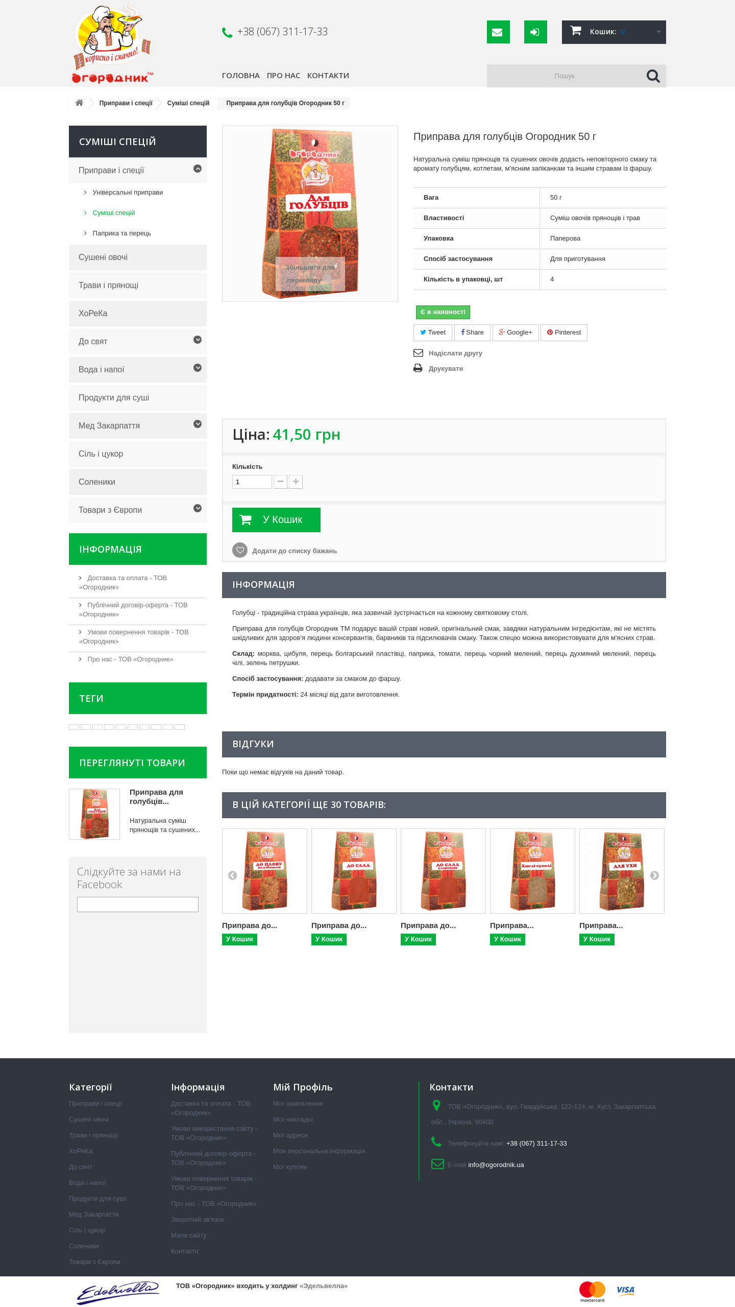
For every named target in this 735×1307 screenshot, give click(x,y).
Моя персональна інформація (319, 1151)
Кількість (247, 466)
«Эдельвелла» (324, 1286)
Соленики (97, 482)
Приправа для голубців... (156, 796)
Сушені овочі (103, 257)
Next (654, 875)
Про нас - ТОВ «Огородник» (129, 659)
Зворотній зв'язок (197, 1219)
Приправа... (512, 925)
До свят (93, 341)
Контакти (328, 75)
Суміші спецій (113, 213)
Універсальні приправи (127, 192)
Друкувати (446, 368)
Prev (232, 875)
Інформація (110, 549)
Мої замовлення (298, 1103)
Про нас (283, 75)
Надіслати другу (455, 353)
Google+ (515, 332)
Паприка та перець (121, 233)
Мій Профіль (303, 1087)
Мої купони (290, 1167)
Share (472, 332)
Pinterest (564, 332)
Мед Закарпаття (109, 425)
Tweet (433, 332)
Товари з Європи (110, 510)
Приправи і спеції (111, 170)
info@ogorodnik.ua (496, 1165)
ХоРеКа (93, 313)
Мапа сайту (189, 1235)
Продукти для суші (114, 397)
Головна (241, 75)
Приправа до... (249, 925)
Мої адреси (290, 1135)
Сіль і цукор (101, 453)
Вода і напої (102, 369)
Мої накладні (293, 1119)
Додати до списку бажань (294, 551)
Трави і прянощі (108, 285)
